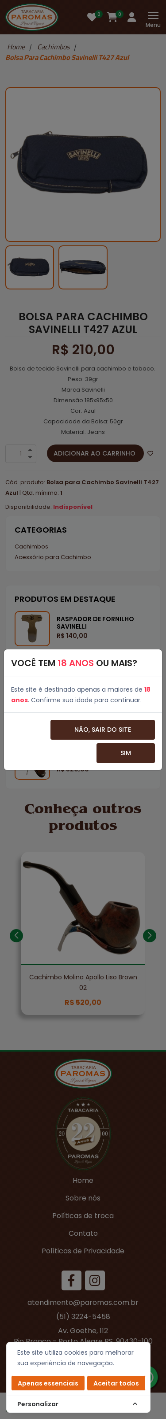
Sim (125, 752)
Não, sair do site (102, 729)
